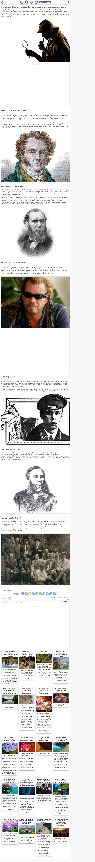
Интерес (4, 602)
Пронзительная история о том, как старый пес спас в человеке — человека (27, 654)
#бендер (67, 599)
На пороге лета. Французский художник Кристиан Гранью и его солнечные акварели (44, 692)
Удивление (10, 602)
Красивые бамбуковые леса (44, 652)
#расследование (65, 597)
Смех (16, 602)
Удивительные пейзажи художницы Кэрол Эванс (61, 739)
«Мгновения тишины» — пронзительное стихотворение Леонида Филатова (9, 691)
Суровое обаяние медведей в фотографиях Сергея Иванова (10, 654)
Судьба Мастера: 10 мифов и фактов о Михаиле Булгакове (43, 780)
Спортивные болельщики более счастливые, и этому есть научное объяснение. (61, 840)
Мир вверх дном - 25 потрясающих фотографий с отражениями (27, 691)
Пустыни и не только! (44, 753)
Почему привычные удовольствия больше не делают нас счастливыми (26, 821)
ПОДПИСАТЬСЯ (44, 2)
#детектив (53, 597)
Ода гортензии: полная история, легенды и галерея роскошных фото (9, 740)
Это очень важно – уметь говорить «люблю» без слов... (61, 690)
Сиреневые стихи (10, 819)
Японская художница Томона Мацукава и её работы (43, 820)
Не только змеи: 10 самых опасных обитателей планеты (61, 780)
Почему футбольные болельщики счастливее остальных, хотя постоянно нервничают (61, 823)
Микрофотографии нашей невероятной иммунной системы (26, 739)
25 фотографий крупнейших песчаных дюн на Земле (43, 739)
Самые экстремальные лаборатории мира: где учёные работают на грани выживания (27, 782)
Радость (22, 602)
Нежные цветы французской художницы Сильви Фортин (60, 654)
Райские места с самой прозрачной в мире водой (9, 780)
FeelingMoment (65, 601)
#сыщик (59, 597)
